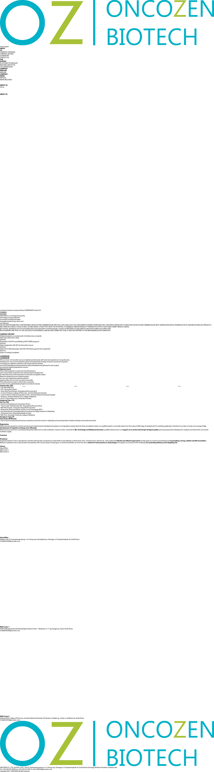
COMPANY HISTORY (7, 54)
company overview (6, 310)
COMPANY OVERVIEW (7, 52)
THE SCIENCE (3, 60)
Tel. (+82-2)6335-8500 (7, 769)
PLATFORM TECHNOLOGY (9, 63)
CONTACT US (4, 57)
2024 (2, 338)
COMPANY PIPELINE (4, 69)
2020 (17, 338)
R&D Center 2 (4, 452)
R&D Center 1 (4, 450)
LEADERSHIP (4, 56)
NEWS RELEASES (6, 80)
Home (2, 87)
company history (18, 310)
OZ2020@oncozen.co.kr (12, 541)
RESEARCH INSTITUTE (7, 65)
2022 (10, 338)
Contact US (37, 310)
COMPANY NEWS (4, 75)
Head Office (4, 448)
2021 (13, 338)
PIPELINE (3, 72)
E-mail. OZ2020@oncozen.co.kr (41, 769)
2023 (6, 338)
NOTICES (3, 78)
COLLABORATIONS (6, 67)
